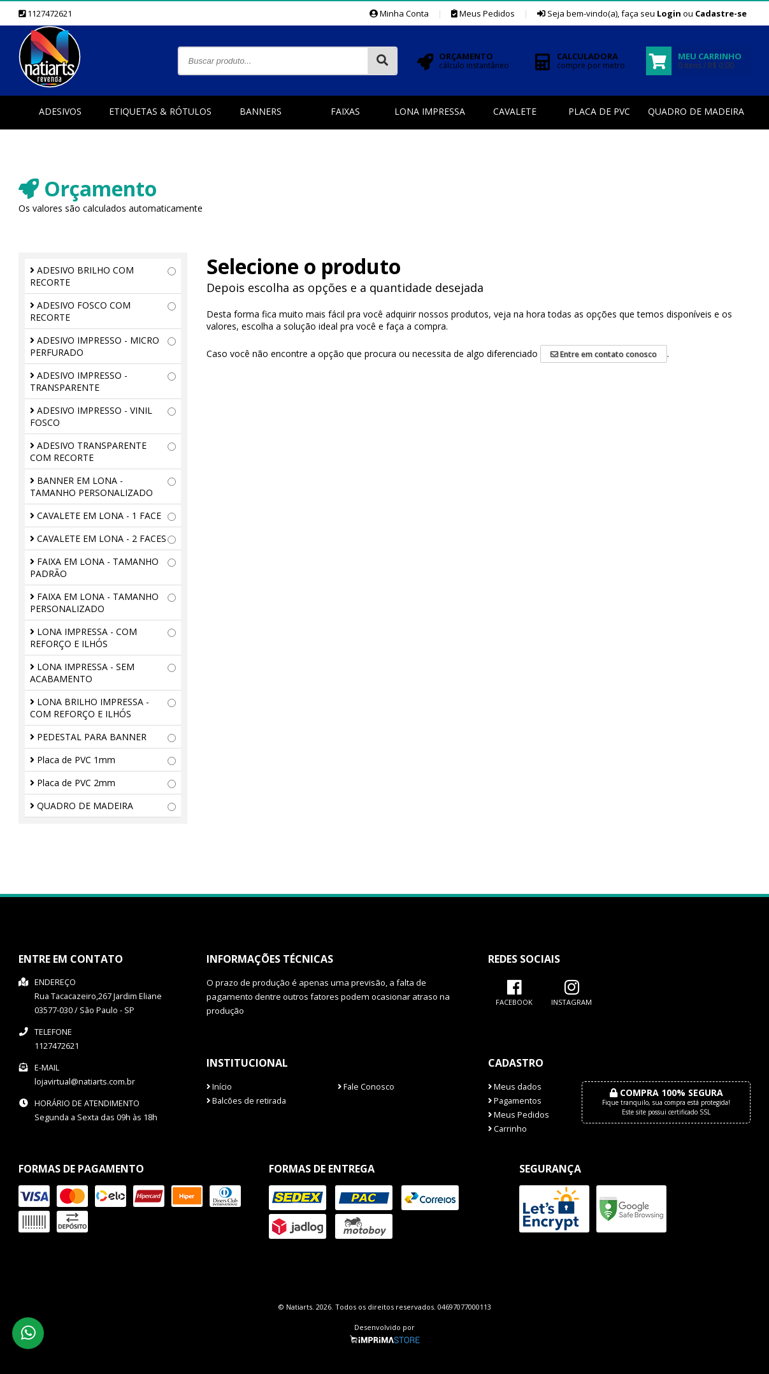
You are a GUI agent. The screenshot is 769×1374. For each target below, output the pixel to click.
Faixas (345, 111)
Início (219, 1086)
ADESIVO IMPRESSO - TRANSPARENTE (103, 381)
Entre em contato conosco (603, 354)
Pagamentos (515, 1100)
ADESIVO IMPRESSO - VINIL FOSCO (103, 416)
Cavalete (514, 111)
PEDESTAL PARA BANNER (103, 737)
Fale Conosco (366, 1086)
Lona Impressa (429, 111)
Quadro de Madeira (696, 111)
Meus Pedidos (483, 13)
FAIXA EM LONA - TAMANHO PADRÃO (103, 567)
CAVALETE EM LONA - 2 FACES (103, 538)
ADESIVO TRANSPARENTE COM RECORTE (103, 451)
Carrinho (507, 1128)
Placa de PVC (599, 111)
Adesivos (60, 111)
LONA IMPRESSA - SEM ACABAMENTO (103, 673)
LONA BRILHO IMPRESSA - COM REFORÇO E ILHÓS (103, 708)
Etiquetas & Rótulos (160, 111)
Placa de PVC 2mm (103, 783)
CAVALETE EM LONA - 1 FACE (103, 515)
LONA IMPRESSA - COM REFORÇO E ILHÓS (103, 637)
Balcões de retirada (246, 1100)
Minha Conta (399, 13)
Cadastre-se (721, 13)
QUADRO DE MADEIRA (103, 806)
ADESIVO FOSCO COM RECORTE (103, 311)
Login (669, 13)
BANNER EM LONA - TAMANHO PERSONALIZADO (103, 486)
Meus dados (515, 1086)
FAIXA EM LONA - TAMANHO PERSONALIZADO (103, 602)
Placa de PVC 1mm (103, 760)
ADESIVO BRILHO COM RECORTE (103, 276)
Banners (261, 111)
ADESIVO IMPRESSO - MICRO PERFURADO (103, 346)
